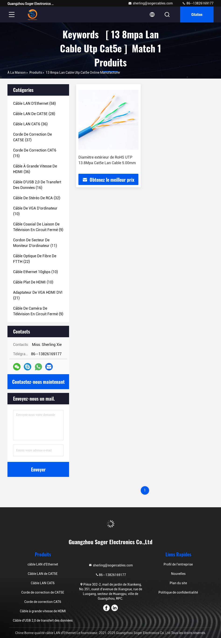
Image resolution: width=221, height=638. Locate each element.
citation (196, 14)
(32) (36, 198)
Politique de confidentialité (178, 592)
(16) (37, 185)
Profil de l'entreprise (178, 564)
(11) (35, 243)
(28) (34, 114)
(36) (30, 124)
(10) (35, 211)
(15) (34, 153)
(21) (38, 295)
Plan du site (178, 583)
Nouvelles (178, 574)
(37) (32, 137)
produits (35, 72)
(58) (34, 103)
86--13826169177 (198, 3)
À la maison (16, 72)
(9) (38, 227)
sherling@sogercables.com (150, 3)
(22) (34, 259)
